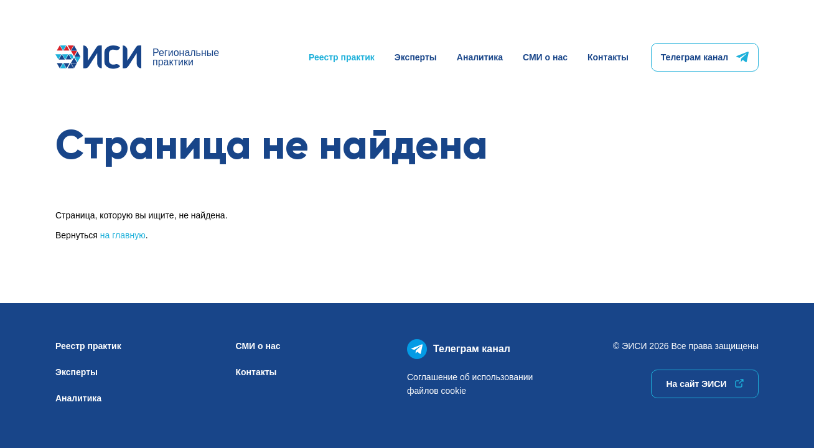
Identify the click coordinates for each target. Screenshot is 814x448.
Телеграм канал (705, 57)
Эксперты (416, 57)
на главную (123, 235)
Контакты (608, 57)
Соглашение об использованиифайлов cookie (470, 384)
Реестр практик (342, 57)
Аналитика (480, 57)
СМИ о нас (545, 57)
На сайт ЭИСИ (704, 384)
